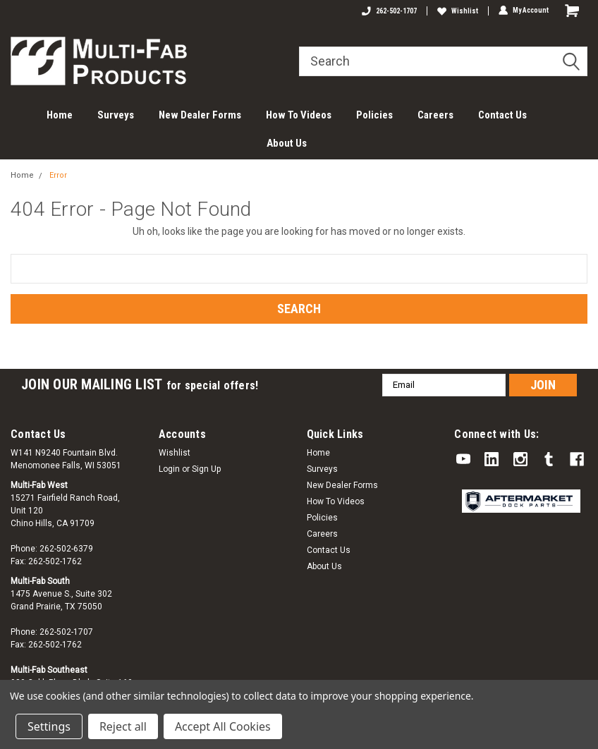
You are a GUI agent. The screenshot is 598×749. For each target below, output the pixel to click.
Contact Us (502, 115)
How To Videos (298, 115)
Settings (49, 726)
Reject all (123, 726)
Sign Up (206, 469)
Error (58, 175)
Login (169, 469)
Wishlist (457, 11)
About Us (287, 143)
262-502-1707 (389, 11)
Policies (374, 115)
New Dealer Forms (200, 115)
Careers (435, 115)
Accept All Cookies (223, 726)
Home (60, 115)
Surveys (115, 115)
